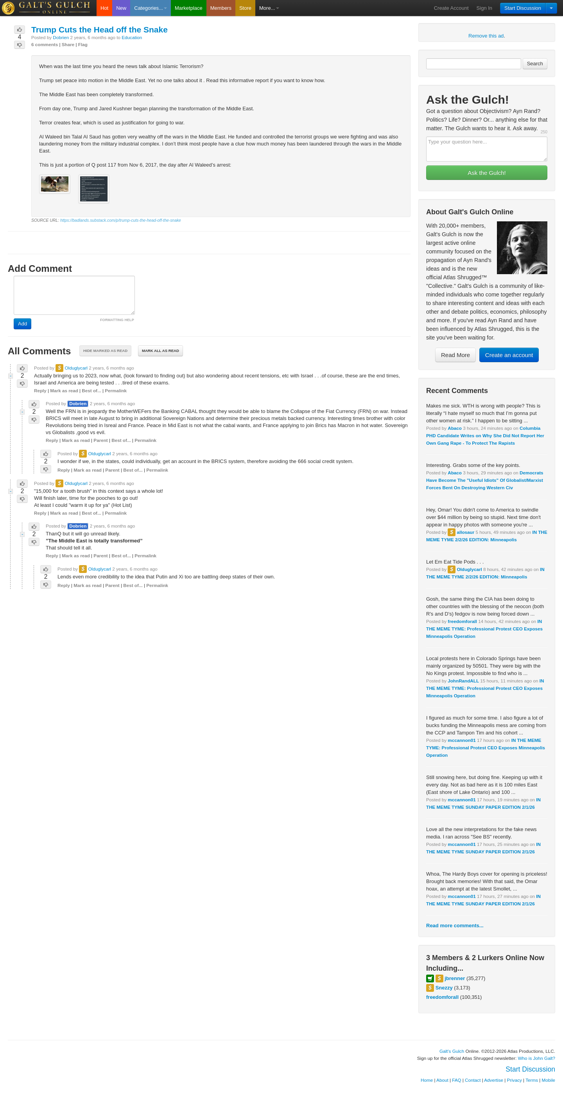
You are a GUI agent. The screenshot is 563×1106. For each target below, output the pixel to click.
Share (68, 44)
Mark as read (64, 390)
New (121, 8)
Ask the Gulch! (487, 172)
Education (132, 37)
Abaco (455, 428)
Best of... (91, 390)
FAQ (456, 1080)
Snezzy (444, 988)
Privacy (514, 1080)
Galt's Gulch (451, 1051)
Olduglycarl (469, 569)
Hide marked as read (105, 350)
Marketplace (189, 8)
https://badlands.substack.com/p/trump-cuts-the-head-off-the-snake (120, 220)
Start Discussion (522, 8)
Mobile (548, 1080)
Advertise (493, 1080)
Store (245, 8)
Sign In (484, 8)
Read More (455, 355)
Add (22, 324)
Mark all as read (160, 350)
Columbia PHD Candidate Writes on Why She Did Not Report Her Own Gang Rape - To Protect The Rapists (485, 435)
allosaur (465, 532)
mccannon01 (461, 740)
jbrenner (455, 978)
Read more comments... (455, 925)
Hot (104, 8)
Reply (40, 390)
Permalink (116, 390)
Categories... (150, 8)
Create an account (509, 355)
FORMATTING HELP (117, 320)
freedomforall (462, 621)
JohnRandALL (463, 680)
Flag (83, 44)
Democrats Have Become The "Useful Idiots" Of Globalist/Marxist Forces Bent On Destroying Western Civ (484, 480)
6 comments (44, 44)
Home (427, 1080)
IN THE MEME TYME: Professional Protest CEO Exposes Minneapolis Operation (484, 629)
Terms (531, 1080)
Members (220, 8)
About (442, 1080)
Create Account (451, 8)
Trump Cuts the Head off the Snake (99, 29)
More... (269, 8)
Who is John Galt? (537, 1058)
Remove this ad (486, 36)
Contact (473, 1080)
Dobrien (61, 37)
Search (535, 63)
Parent (100, 440)
